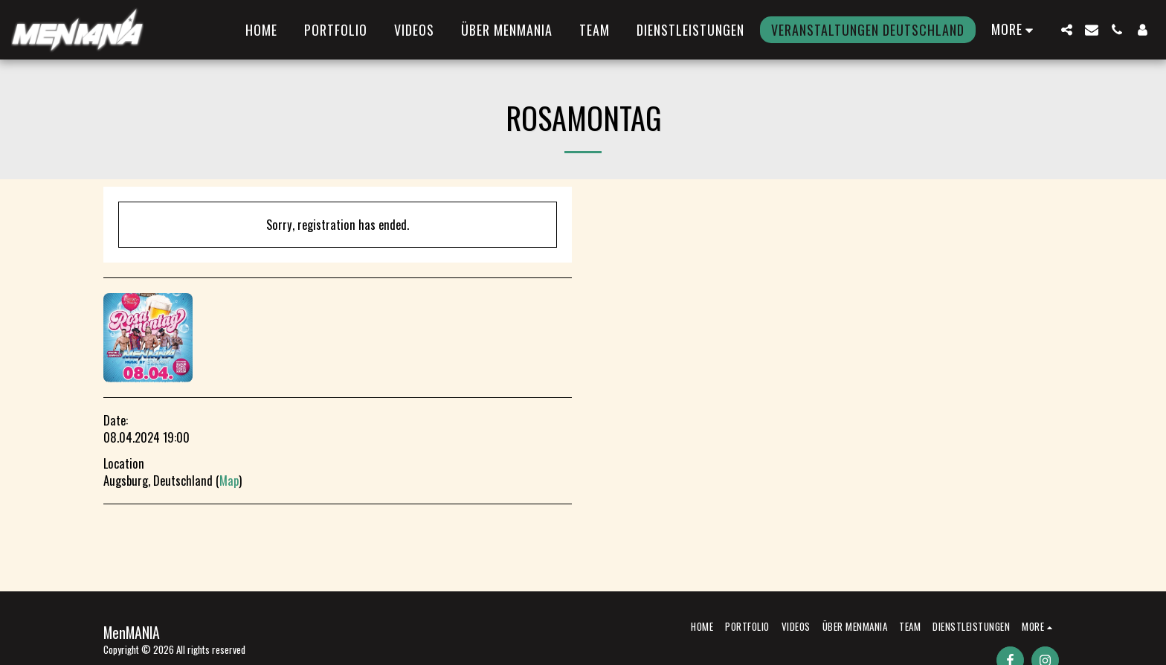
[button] (1066, 29)
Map (229, 480)
